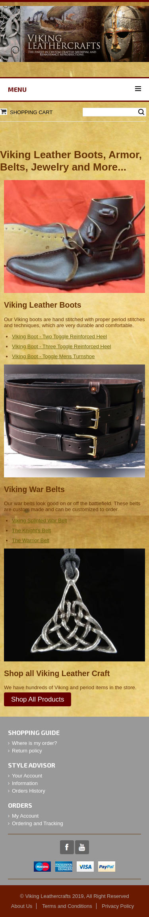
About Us (21, 906)
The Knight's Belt (31, 530)
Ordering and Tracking (37, 823)
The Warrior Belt (30, 540)
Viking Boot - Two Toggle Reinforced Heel (59, 336)
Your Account (27, 776)
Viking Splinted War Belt (39, 520)
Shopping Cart (31, 112)
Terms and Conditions (67, 906)
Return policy (27, 751)
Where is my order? (34, 743)
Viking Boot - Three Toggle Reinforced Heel (61, 346)
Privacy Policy (118, 906)
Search (141, 112)
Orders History (28, 791)
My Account (25, 816)
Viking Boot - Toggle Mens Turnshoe (53, 356)
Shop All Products (37, 699)
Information (25, 783)
